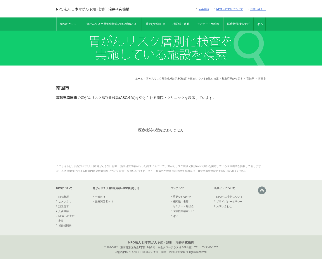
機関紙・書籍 (181, 24)
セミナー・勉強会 (208, 24)
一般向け (100, 196)
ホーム (139, 78)
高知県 (250, 78)
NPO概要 (63, 196)
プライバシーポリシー (229, 201)
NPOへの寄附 (66, 216)
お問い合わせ (258, 9)
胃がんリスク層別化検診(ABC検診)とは (111, 24)
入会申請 (204, 9)
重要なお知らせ (155, 24)
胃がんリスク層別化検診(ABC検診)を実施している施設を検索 (182, 78)
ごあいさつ (64, 201)
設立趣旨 (63, 206)
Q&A (260, 24)
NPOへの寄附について (229, 9)
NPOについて (68, 24)
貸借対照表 (64, 225)
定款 (61, 220)
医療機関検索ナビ (238, 24)
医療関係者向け (104, 201)
